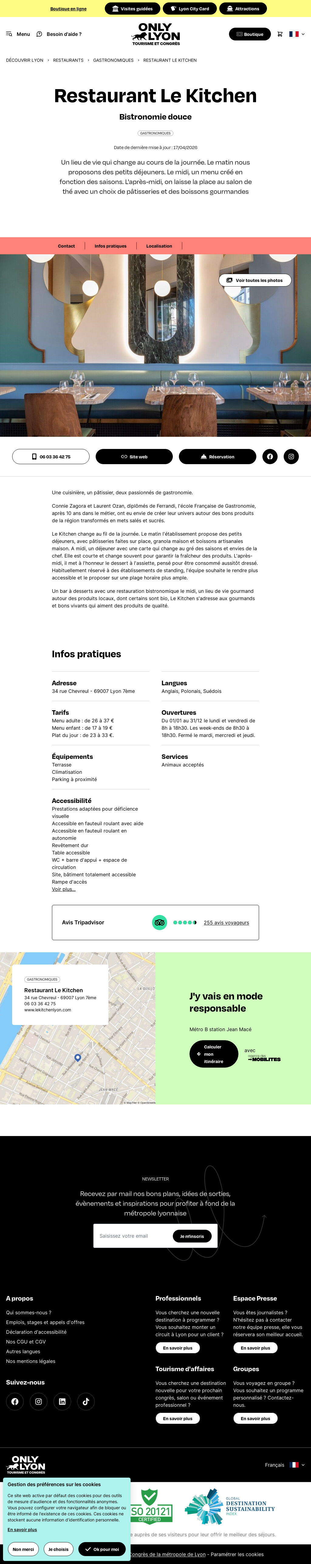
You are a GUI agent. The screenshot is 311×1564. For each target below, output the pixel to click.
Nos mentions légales (30, 1361)
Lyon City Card (189, 8)
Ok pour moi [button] (102, 1549)
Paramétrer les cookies (237, 1554)
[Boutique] (249, 34)
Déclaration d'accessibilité (36, 1332)
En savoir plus (178, 1348)
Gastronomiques (113, 60)
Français (285, 1465)
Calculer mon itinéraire (210, 1054)
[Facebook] (15, 1401)
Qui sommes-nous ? (28, 1312)
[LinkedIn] (62, 1401)
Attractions (243, 8)
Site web (134, 457)
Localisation (159, 246)
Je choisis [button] (59, 1549)
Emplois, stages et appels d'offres (45, 1322)
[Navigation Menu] (18, 34)
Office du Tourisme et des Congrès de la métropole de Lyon (136, 1554)
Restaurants (68, 60)
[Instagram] (38, 1401)
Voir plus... (64, 889)
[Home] (155, 34)
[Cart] (280, 34)
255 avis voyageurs (226, 922)
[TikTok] (86, 1401)
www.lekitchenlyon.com (47, 1009)
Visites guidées (132, 8)
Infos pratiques (111, 246)
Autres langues (23, 1351)
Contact (66, 246)
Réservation (217, 457)
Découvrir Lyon (24, 60)
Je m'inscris (192, 1236)
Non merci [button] (23, 1549)
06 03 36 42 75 (50, 457)
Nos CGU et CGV (26, 1342)
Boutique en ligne (68, 8)
